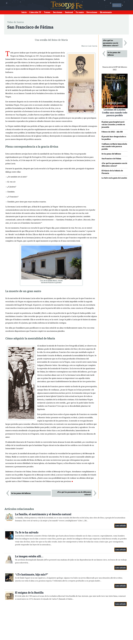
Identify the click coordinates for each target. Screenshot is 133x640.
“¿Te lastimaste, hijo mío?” (31, 574)
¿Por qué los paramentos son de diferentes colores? (74, 493)
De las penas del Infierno (21, 493)
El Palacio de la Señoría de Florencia (112, 172)
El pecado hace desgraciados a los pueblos (114, 138)
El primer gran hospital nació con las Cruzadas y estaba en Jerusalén (113, 124)
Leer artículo (120, 526)
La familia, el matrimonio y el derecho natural (43, 514)
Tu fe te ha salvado (26, 532)
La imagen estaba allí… (29, 556)
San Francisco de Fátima (111, 159)
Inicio (24, 12)
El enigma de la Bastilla (29, 592)
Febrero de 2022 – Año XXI (112, 132)
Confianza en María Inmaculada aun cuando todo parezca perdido (114, 146)
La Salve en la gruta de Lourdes (114, 178)
